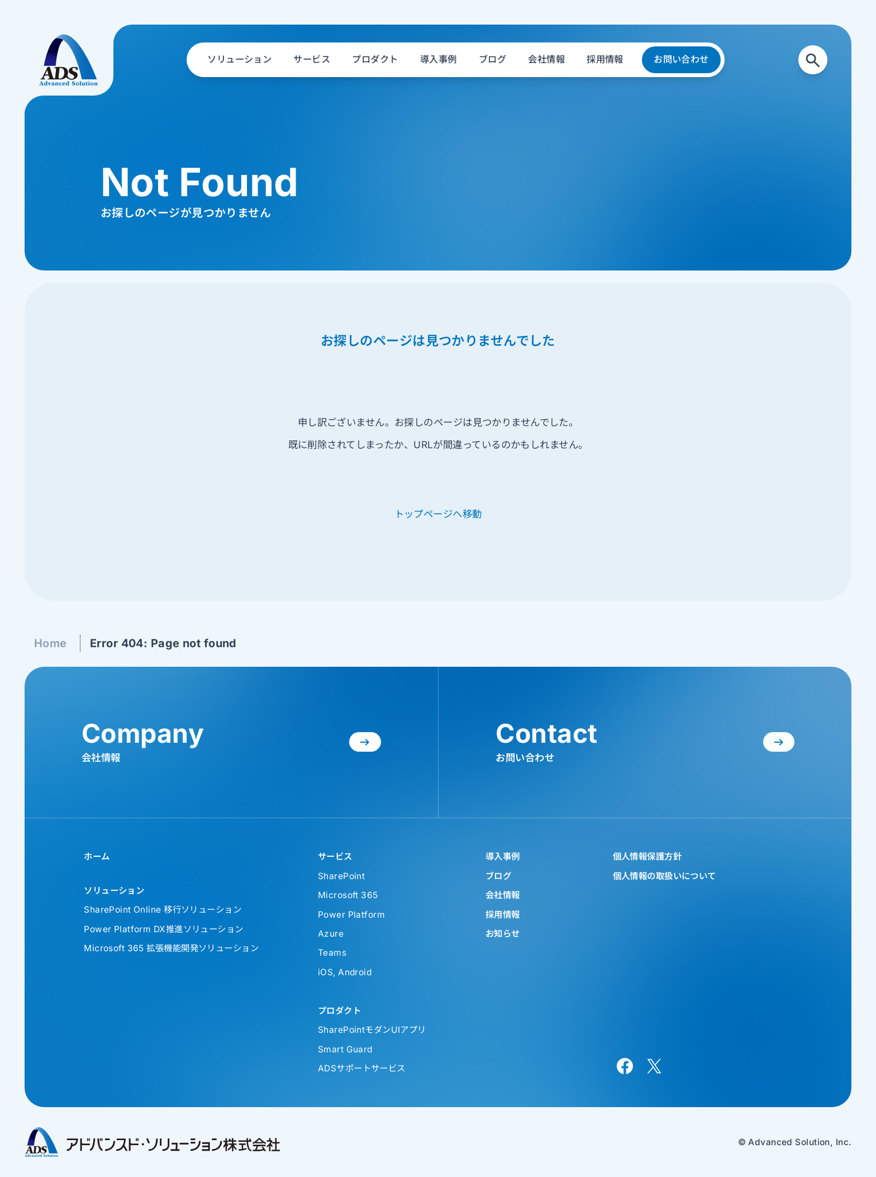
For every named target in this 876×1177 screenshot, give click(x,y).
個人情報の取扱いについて (664, 876)
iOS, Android (345, 972)
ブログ (498, 876)
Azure (331, 933)
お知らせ (502, 933)
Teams (332, 952)
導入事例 (502, 856)
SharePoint (341, 876)
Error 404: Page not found (163, 643)
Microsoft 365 (348, 895)
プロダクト (339, 1010)
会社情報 (502, 895)
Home (50, 643)
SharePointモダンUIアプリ (372, 1029)
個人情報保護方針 (647, 856)
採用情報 (502, 914)
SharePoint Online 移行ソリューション (162, 909)
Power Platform (351, 914)
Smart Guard (345, 1049)
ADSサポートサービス (362, 1068)
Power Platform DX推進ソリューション (163, 929)
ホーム (97, 856)
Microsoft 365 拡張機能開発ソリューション (171, 948)
